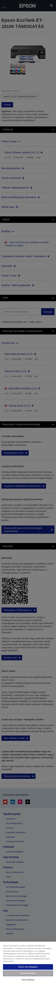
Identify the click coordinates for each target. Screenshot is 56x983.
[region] (28, 962)
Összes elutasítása (28, 973)
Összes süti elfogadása (27, 967)
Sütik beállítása (28, 979)
